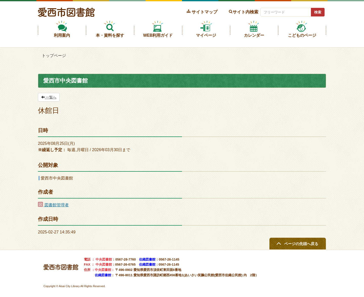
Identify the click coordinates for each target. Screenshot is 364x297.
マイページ (206, 35)
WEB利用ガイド (158, 35)
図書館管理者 (53, 205)
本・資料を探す (110, 35)
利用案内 (62, 35)
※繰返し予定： (52, 150)
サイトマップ (204, 11)
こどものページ (302, 35)
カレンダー (254, 35)
